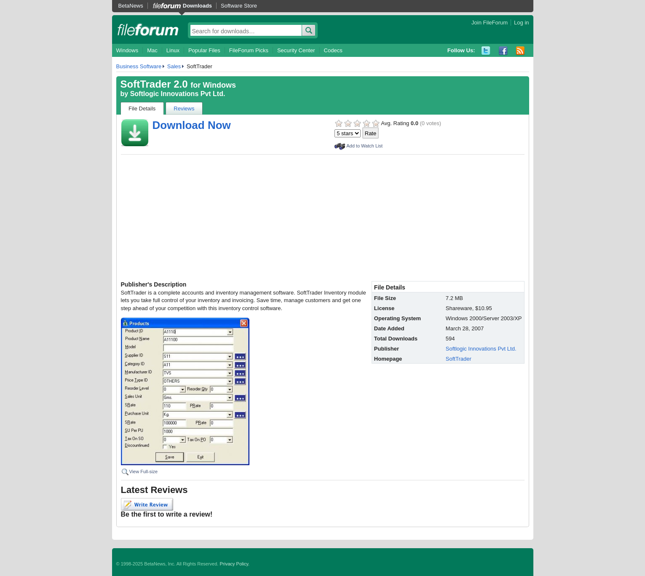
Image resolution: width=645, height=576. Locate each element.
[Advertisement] (323, 218)
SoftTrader (458, 359)
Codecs (333, 50)
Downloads (197, 6)
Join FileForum (489, 22)
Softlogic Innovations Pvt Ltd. (177, 93)
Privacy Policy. (234, 563)
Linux (172, 50)
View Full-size (143, 471)
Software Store (239, 6)
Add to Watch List (364, 145)
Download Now (192, 125)
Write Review (147, 504)
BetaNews (130, 6)
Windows (127, 50)
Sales (174, 66)
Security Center (296, 50)
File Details (141, 108)
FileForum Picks (248, 50)
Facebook (503, 50)
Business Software (139, 66)
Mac (152, 50)
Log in (521, 22)
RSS (520, 50)
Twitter (486, 50)
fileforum (148, 29)
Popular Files (204, 50)
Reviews (184, 108)
